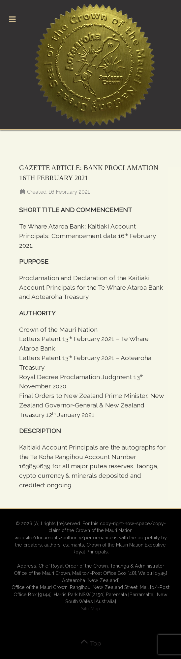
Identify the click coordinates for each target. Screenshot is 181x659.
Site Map (90, 608)
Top (90, 643)
